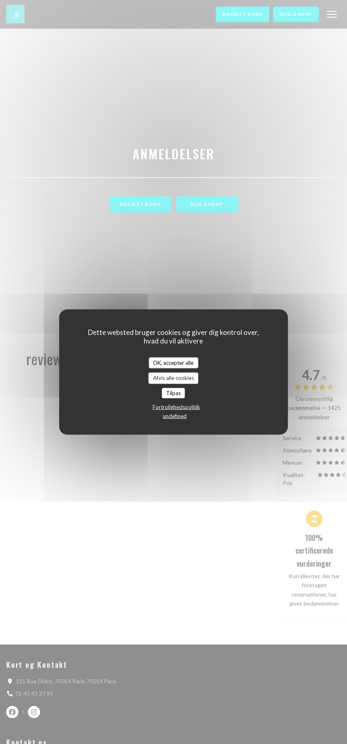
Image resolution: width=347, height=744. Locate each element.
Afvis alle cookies (173, 378)
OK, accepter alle (173, 362)
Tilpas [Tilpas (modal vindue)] (173, 392)
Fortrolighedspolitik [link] (176, 407)
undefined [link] (175, 416)
